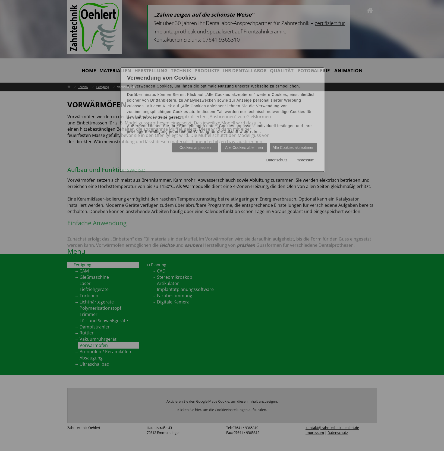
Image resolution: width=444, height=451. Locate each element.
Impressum (304, 160)
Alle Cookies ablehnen (244, 147)
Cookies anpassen (195, 147)
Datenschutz (276, 160)
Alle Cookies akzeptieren (293, 147)
